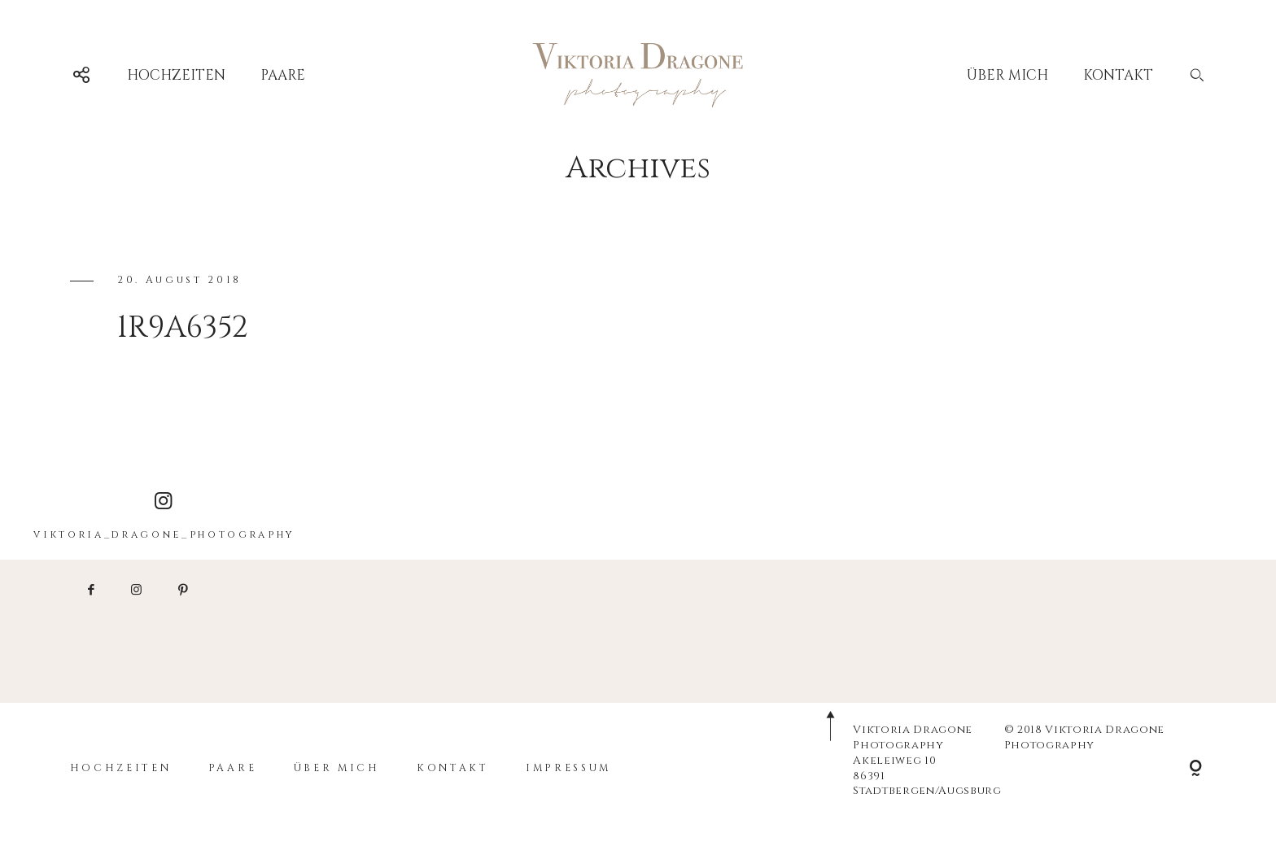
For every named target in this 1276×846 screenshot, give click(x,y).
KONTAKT (1118, 75)
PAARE (282, 75)
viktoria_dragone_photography (164, 516)
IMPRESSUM (568, 768)
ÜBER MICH (1007, 75)
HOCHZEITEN (176, 75)
